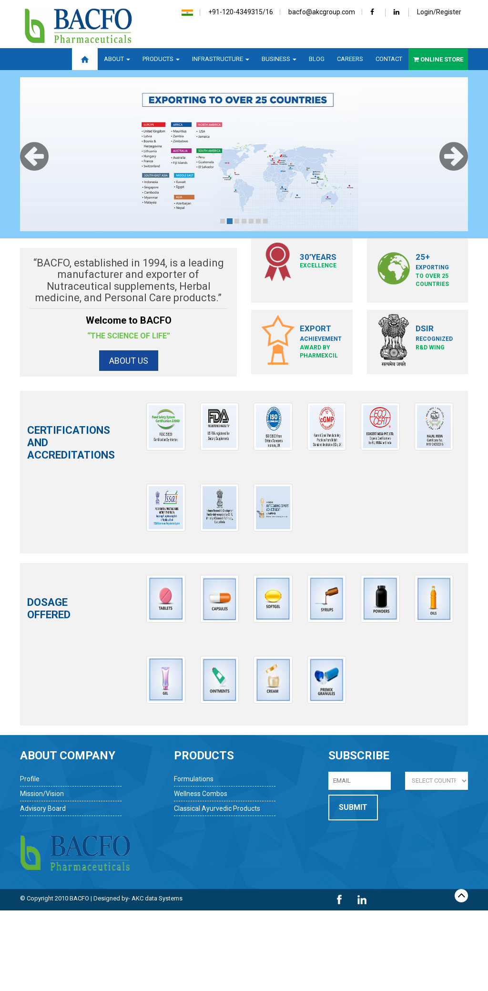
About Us (128, 361)
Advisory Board (43, 808)
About (117, 58)
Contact (389, 58)
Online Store (438, 59)
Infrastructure (220, 58)
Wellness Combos (200, 793)
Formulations (194, 779)
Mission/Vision (42, 793)
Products (161, 58)
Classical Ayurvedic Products (217, 808)
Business (279, 58)
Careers (350, 58)
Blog (317, 58)
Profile (30, 779)
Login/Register (439, 12)
